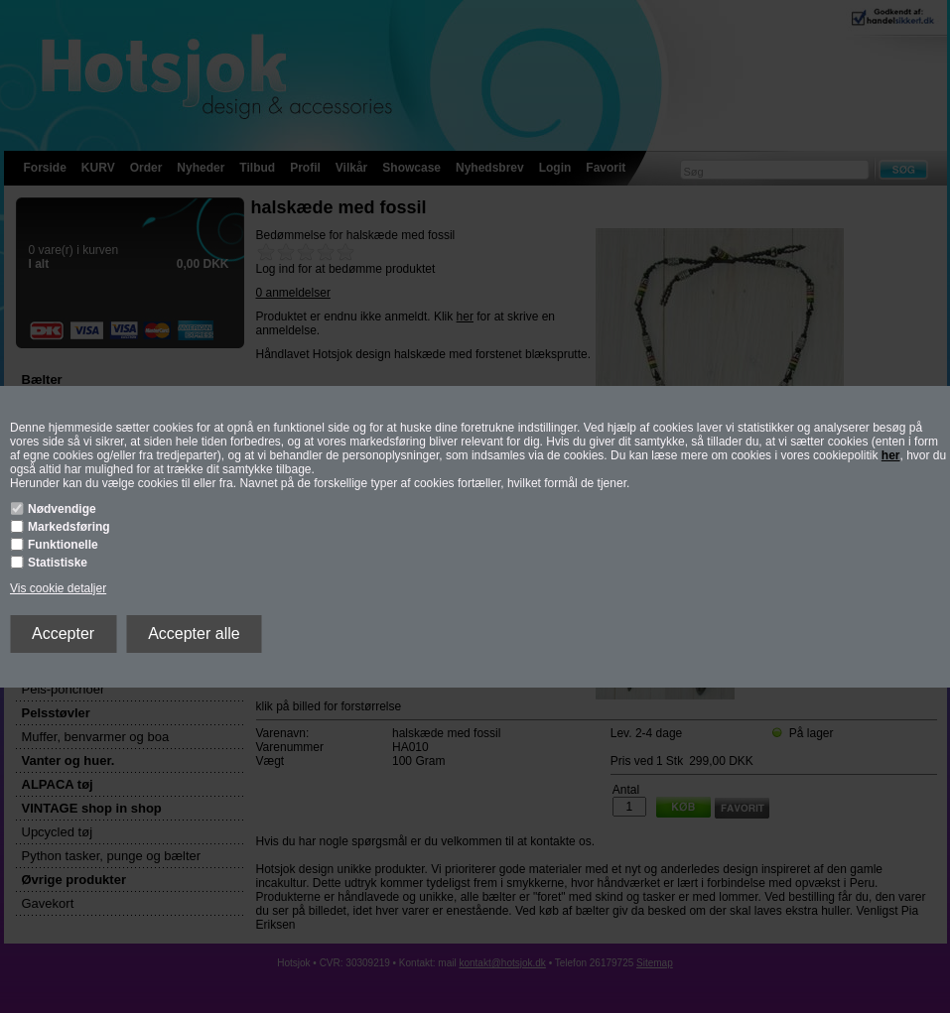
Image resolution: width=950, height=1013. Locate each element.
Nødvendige (62, 509)
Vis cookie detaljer (58, 588)
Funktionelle (63, 545)
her (891, 455)
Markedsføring (69, 527)
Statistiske (57, 563)
